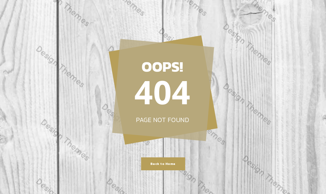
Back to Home (163, 163)
